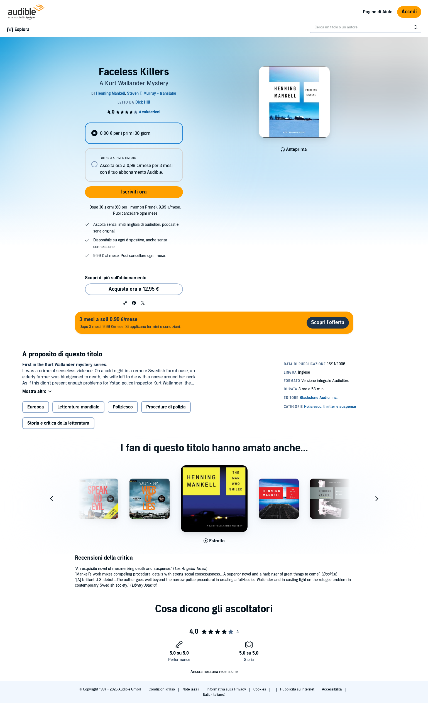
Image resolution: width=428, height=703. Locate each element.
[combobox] (365, 27)
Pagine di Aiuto (378, 12)
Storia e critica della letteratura (58, 423)
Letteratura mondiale (78, 407)
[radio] (134, 133)
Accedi (409, 12)
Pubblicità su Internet (297, 689)
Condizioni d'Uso (162, 689)
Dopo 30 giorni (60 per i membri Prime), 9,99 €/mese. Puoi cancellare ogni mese (135, 210)
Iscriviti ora (134, 192)
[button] (125, 302)
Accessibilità (332, 689)
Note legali (191, 689)
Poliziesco (123, 407)
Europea (35, 407)
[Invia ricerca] (416, 27)
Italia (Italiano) (214, 694)
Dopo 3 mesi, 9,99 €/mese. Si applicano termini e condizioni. (130, 322)
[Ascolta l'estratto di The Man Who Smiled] (214, 541)
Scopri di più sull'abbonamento (115, 278)
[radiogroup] (134, 152)
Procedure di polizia (166, 407)
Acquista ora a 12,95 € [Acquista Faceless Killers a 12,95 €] (134, 289)
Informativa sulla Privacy (227, 689)
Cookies (260, 689)
